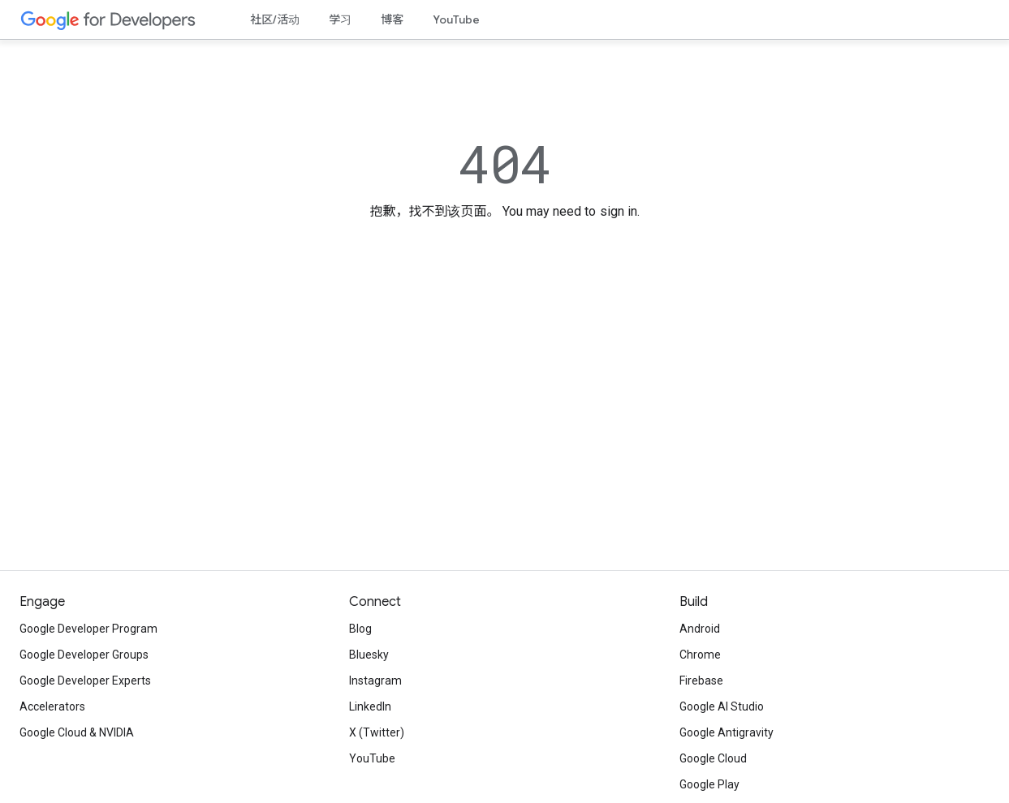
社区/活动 (275, 19)
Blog (360, 628)
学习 (340, 19)
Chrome (700, 654)
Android (699, 628)
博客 (392, 19)
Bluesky (369, 654)
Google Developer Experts (85, 680)
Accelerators (52, 706)
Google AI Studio (721, 706)
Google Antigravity (726, 732)
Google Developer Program (88, 628)
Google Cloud (713, 758)
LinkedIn (370, 706)
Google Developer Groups (84, 654)
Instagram (375, 680)
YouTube (456, 19)
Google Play (709, 784)
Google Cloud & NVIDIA (76, 732)
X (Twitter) (376, 732)
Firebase (701, 680)
